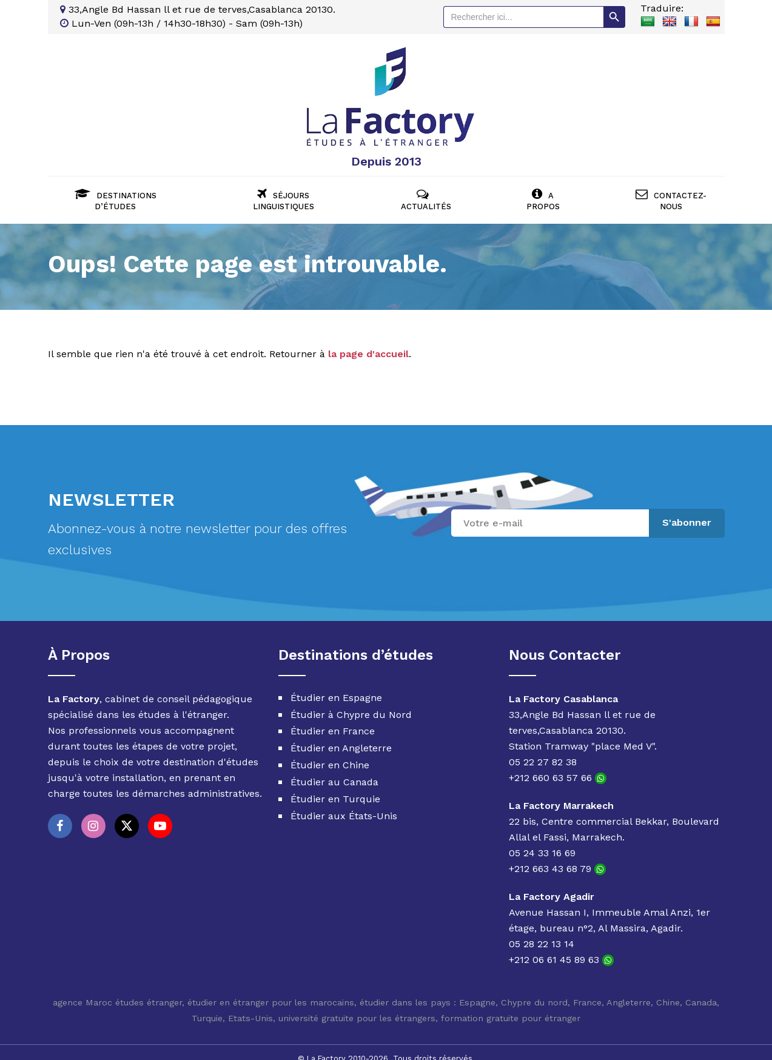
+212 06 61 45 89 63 (561, 947)
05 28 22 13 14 (541, 931)
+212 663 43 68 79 (557, 856)
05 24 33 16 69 (542, 840)
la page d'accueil (368, 341)
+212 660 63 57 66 (557, 765)
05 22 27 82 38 (543, 749)
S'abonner (686, 510)
